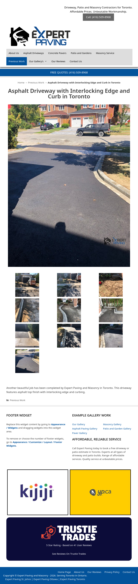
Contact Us (76, 61)
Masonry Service (105, 53)
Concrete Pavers (57, 53)
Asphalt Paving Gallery (84, 428)
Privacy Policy (112, 572)
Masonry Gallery (112, 424)
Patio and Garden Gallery (117, 428)
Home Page (64, 572)
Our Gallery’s (39, 61)
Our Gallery (78, 424)
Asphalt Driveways (33, 53)
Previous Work (17, 61)
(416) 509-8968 (78, 72)
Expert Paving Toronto (72, 579)
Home (21, 82)
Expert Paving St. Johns (18, 579)
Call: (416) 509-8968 (98, 17)
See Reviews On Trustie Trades (69, 553)
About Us (14, 53)
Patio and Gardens (81, 53)
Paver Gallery (79, 433)
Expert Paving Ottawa (46, 579)
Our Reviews (58, 61)
